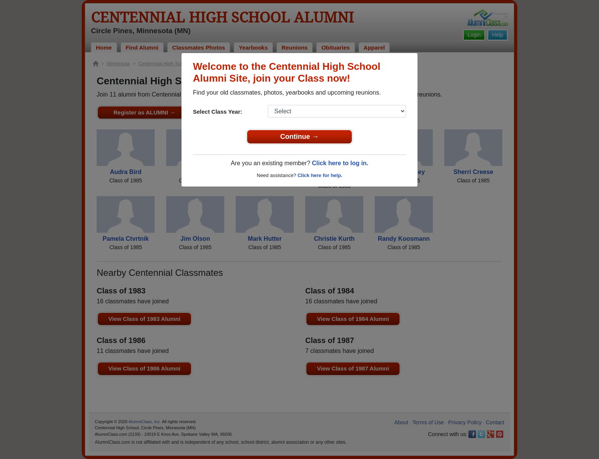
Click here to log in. (340, 163)
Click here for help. (320, 175)
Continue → (299, 136)
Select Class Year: (217, 111)
